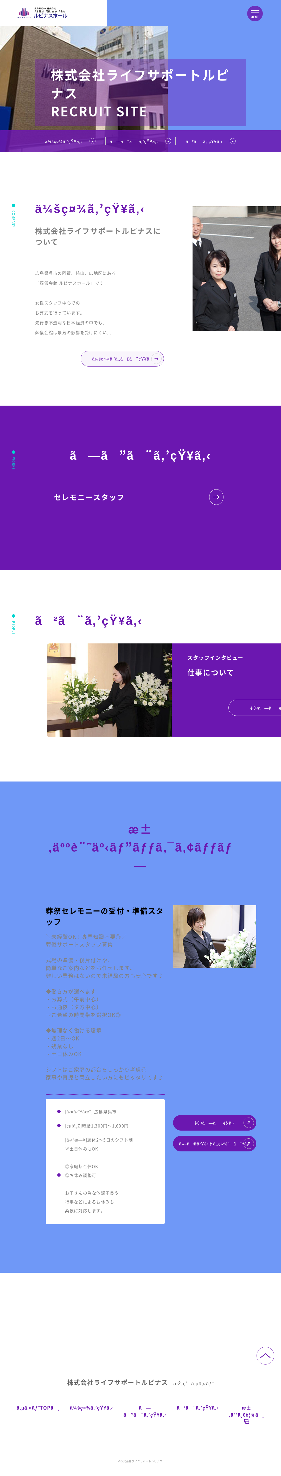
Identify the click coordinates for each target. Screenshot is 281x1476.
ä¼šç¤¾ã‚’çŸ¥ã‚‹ (63, 141)
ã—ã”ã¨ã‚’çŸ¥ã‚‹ (145, 1411)
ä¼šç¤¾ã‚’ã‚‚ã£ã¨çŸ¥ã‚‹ (127, 359)
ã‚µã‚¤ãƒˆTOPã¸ (38, 1407)
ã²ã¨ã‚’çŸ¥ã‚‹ (204, 141)
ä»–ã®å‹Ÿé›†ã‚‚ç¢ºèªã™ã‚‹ (216, 1143)
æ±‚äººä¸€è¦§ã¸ (246, 1414)
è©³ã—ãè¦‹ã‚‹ (224, 1123)
